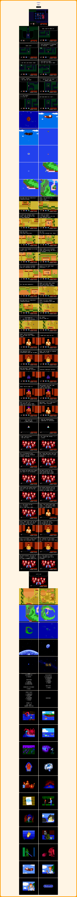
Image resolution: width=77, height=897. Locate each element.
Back (38, 4)
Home (38, 2)
